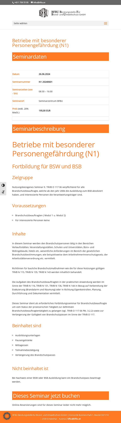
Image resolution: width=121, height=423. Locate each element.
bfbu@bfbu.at (74, 418)
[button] (7, 416)
